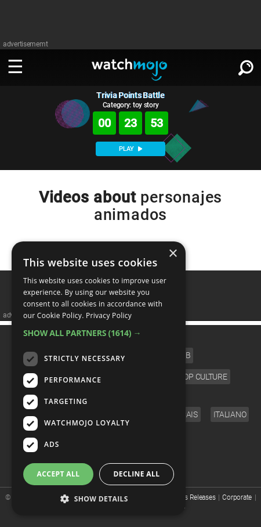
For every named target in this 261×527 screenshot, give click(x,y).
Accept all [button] (58, 474)
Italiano (229, 414)
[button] (98, 332)
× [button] (172, 254)
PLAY (130, 149)
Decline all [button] (137, 474)
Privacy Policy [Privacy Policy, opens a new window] (109, 315)
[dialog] (99, 378)
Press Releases (193, 497)
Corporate (236, 497)
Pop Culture (203, 376)
